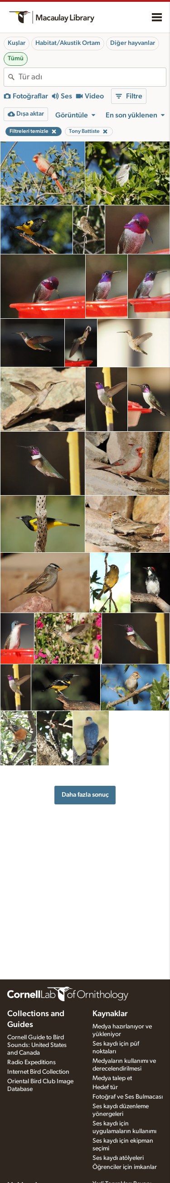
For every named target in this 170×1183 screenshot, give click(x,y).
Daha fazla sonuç (85, 794)
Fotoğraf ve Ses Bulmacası (127, 1097)
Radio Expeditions (31, 1062)
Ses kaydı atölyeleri (118, 1158)
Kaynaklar (110, 1014)
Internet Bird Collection (38, 1072)
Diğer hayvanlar (132, 43)
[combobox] (92, 77)
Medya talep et (112, 1078)
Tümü (16, 58)
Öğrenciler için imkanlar (124, 1167)
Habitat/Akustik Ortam (67, 43)
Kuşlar (16, 43)
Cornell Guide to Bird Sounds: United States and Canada (37, 1045)
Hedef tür (105, 1087)
